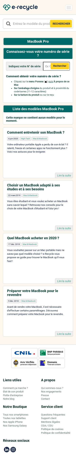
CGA (43, 425)
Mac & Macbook (40, 139)
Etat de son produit (13, 391)
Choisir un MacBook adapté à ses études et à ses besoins (33, 187)
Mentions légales (50, 421)
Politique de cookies (52, 429)
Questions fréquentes (53, 414)
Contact (45, 398)
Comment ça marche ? (15, 388)
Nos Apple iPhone (13, 421)
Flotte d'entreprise (13, 395)
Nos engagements (51, 391)
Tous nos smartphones (15, 414)
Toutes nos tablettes (14, 418)
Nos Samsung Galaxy (15, 425)
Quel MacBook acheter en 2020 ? (33, 238)
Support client (48, 418)
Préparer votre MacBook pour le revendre (32, 293)
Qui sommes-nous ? (52, 388)
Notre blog (8, 398)
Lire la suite (64, 175)
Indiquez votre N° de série (25, 66)
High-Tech (25, 139)
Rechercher (59, 65)
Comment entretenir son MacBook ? (35, 132)
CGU (50, 425)
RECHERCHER (61, 23)
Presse (45, 395)
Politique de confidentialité (55, 432)
